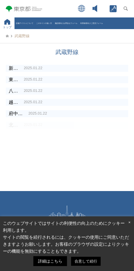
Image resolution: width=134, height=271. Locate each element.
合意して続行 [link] (86, 261)
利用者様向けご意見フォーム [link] (91, 23)
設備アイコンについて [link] (24, 23)
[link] (113, 8)
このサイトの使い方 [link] (44, 23)
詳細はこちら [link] (50, 261)
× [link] (129, 222)
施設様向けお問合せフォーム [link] (66, 23)
